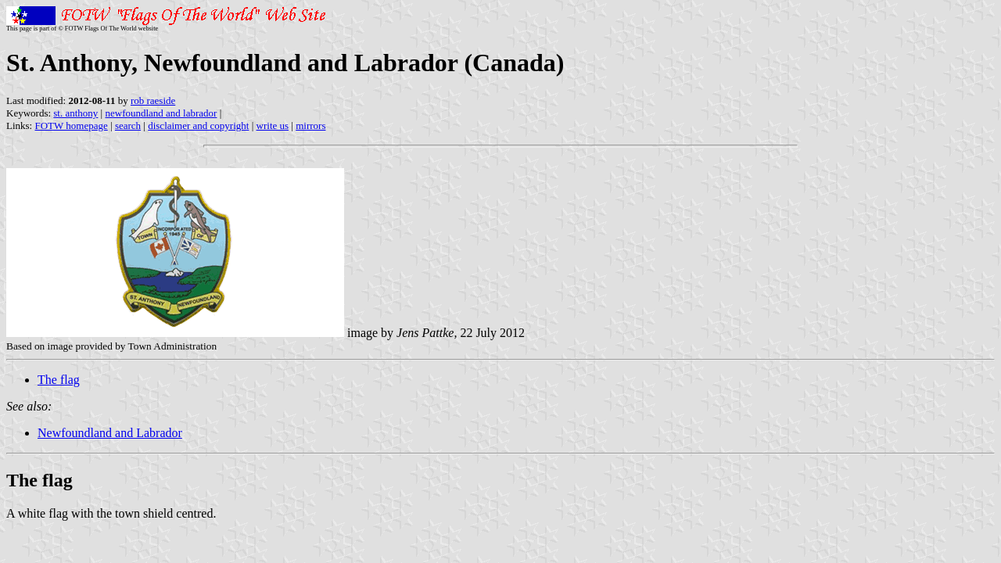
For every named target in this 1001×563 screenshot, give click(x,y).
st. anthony (75, 113)
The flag (59, 379)
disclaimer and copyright (198, 125)
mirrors (310, 125)
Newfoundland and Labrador (110, 432)
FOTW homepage (70, 125)
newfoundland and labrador (161, 113)
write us (273, 125)
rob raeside (153, 100)
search (128, 125)
